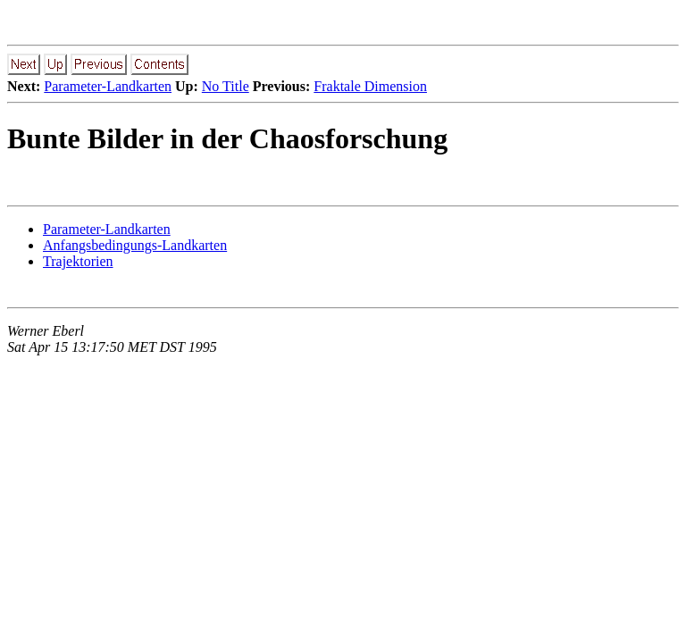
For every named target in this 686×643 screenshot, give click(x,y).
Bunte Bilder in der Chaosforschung (227, 138)
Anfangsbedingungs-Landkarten (135, 245)
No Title (225, 86)
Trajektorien (78, 261)
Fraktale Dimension (370, 86)
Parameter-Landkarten (108, 86)
